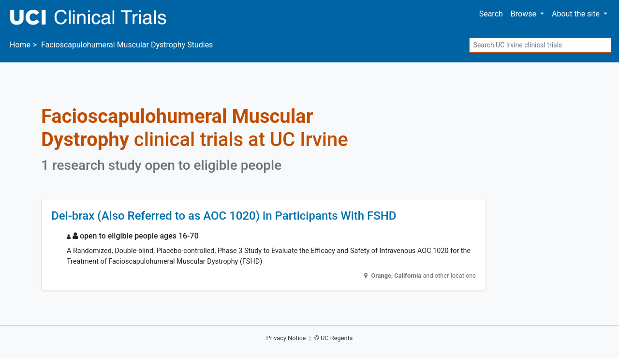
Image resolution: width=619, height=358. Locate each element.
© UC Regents (333, 338)
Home (20, 44)
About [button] (577, 13)
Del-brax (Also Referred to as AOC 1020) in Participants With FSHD (224, 216)
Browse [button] (524, 13)
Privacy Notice (286, 338)
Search (491, 13)
